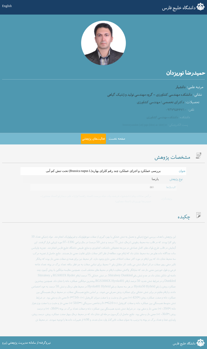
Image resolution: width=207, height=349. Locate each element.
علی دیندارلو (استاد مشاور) (57, 196)
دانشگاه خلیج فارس (178, 8)
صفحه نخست (117, 139)
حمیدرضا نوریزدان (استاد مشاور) (132, 201)
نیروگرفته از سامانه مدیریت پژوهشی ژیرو (26, 343)
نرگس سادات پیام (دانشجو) (136, 196)
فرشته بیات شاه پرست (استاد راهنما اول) (96, 196)
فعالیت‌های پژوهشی (93, 139)
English (7, 6)
